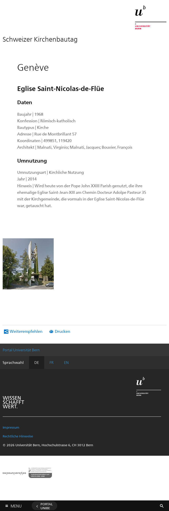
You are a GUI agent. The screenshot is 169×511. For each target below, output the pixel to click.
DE (36, 362)
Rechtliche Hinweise (18, 436)
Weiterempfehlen (26, 331)
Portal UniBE (46, 506)
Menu (16, 505)
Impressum (11, 427)
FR (51, 362)
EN (66, 362)
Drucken (62, 331)
